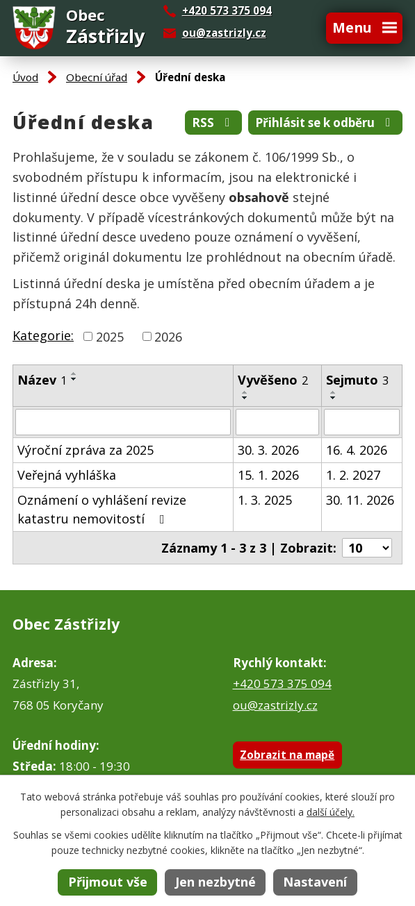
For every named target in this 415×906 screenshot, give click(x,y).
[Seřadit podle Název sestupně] (74, 379)
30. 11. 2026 (360, 500)
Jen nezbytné (215, 881)
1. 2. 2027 (353, 475)
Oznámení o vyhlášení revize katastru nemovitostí (101, 509)
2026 (168, 336)
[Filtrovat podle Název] (123, 422)
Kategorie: (43, 335)
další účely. (331, 812)
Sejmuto (357, 379)
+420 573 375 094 (282, 683)
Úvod (25, 77)
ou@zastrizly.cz (224, 33)
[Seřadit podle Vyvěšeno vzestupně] (245, 392)
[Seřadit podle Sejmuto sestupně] (333, 398)
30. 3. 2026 (268, 450)
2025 (110, 336)
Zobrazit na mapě (287, 755)
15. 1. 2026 (268, 475)
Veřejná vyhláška (66, 475)
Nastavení (315, 881)
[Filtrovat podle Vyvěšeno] (277, 422)
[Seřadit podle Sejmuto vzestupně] (333, 392)
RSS (213, 123)
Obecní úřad (96, 77)
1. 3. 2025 (265, 500)
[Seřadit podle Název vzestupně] (74, 373)
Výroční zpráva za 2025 (85, 450)
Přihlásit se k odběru (325, 123)
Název (42, 379)
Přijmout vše (107, 881)
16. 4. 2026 (356, 450)
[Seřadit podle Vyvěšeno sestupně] (245, 398)
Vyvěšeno (273, 379)
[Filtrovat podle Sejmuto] (362, 422)
